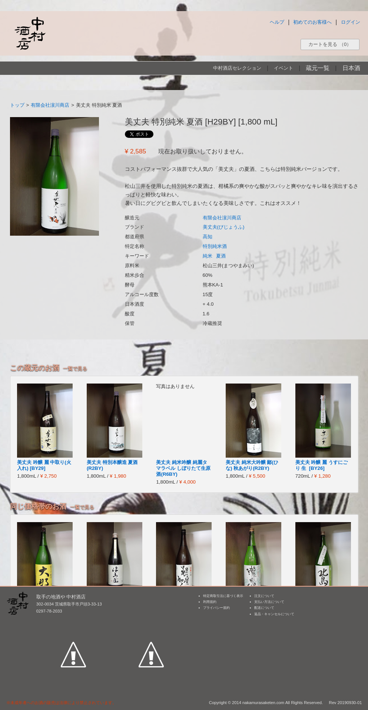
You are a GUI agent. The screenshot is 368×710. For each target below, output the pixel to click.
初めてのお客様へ (312, 22)
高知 (207, 236)
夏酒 (221, 256)
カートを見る (329, 44)
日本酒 (351, 68)
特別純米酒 (215, 246)
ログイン (350, 22)
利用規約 (209, 602)
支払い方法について (269, 602)
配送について (264, 608)
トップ (17, 105)
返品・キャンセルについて (274, 614)
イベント (283, 68)
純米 (207, 256)
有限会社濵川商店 (50, 105)
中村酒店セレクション (237, 68)
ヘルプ (277, 22)
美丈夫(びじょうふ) (224, 227)
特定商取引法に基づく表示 (223, 596)
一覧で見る (75, 368)
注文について (264, 596)
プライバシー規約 (216, 608)
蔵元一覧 (317, 68)
